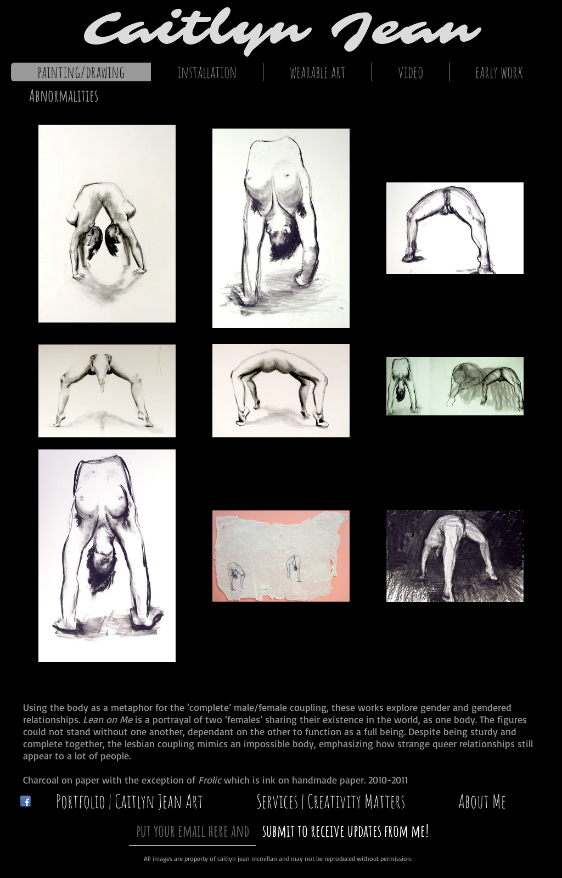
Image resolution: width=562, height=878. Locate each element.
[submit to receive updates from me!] (345, 830)
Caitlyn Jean (281, 29)
